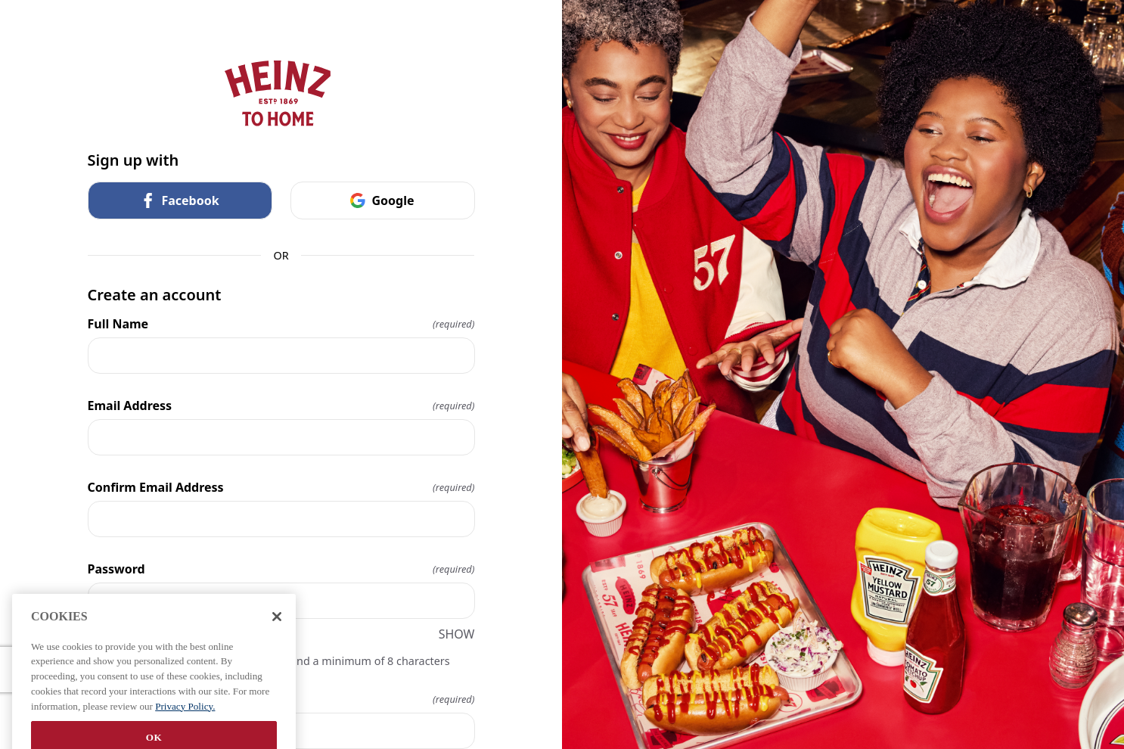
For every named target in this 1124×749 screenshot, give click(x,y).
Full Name (281, 323)
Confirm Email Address (281, 487)
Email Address (281, 405)
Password (281, 569)
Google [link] (382, 200)
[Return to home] (281, 94)
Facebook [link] (179, 200)
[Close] (276, 630)
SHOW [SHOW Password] (457, 634)
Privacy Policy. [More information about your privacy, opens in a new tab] (185, 720)
